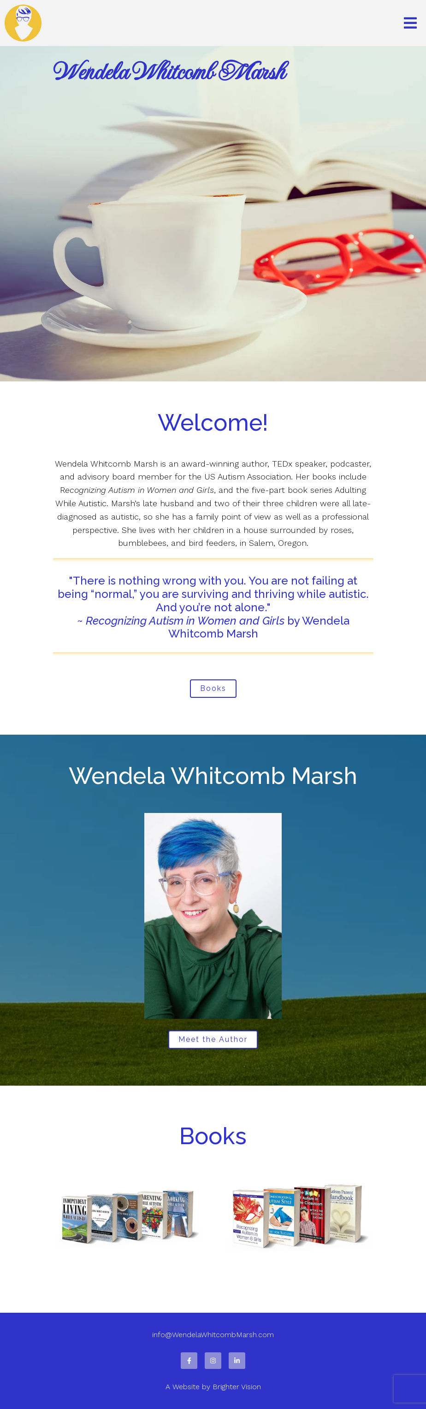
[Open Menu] (410, 23)
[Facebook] (189, 1360)
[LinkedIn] (237, 1360)
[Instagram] (213, 1360)
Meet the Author (213, 1039)
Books (213, 688)
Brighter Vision (237, 1386)
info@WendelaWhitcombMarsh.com (213, 1334)
